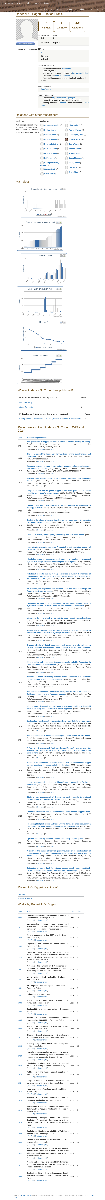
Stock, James (74, 163)
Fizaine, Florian (50, 153)
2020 (20, 1142)
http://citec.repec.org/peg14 (63, 98)
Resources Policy (25, 402)
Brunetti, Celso (75, 139)
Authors (37, 3)
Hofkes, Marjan (50, 130)
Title (30, 911)
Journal (22, 894)
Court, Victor (74, 144)
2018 (20, 1066)
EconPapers (46, 89)
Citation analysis (41, 920)
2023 (20, 1153)
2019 (20, 1122)
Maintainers (71, 9)
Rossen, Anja (74, 153)
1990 (20, 957)
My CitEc (43, 9)
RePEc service (26, 1195)
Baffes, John (49, 158)
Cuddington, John (76, 135)
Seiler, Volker (49, 174)
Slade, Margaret (75, 158)
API (52, 9)
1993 (20, 1003)
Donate (60, 9)
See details (66, 68)
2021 (20, 928)
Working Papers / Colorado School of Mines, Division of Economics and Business (50, 419)
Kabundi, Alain (50, 135)
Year (21, 438)
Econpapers (40, 449)
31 (66, 78)
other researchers (62, 76)
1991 (20, 970)
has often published (80, 73)
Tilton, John (73, 125)
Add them (62, 103)
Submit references (86, 9)
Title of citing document (38, 438)
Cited (80, 911)
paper (52, 449)
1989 (20, 946)
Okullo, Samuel (50, 139)
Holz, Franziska (50, 149)
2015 (20, 1037)
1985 (20, 938)
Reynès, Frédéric (51, 144)
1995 (20, 1011)
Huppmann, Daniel (51, 125)
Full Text (31, 920)
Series (46, 3)
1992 (20, 995)
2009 (20, 918)
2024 (20, 1083)
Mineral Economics (26, 407)
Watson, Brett (49, 169)
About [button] (100, 9)
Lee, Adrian (73, 167)
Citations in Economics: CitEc (16, 3)
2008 (20, 1020)
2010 (20, 1092)
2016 (20, 1046)
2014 (20, 1100)
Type (73, 911)
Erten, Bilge (73, 172)
